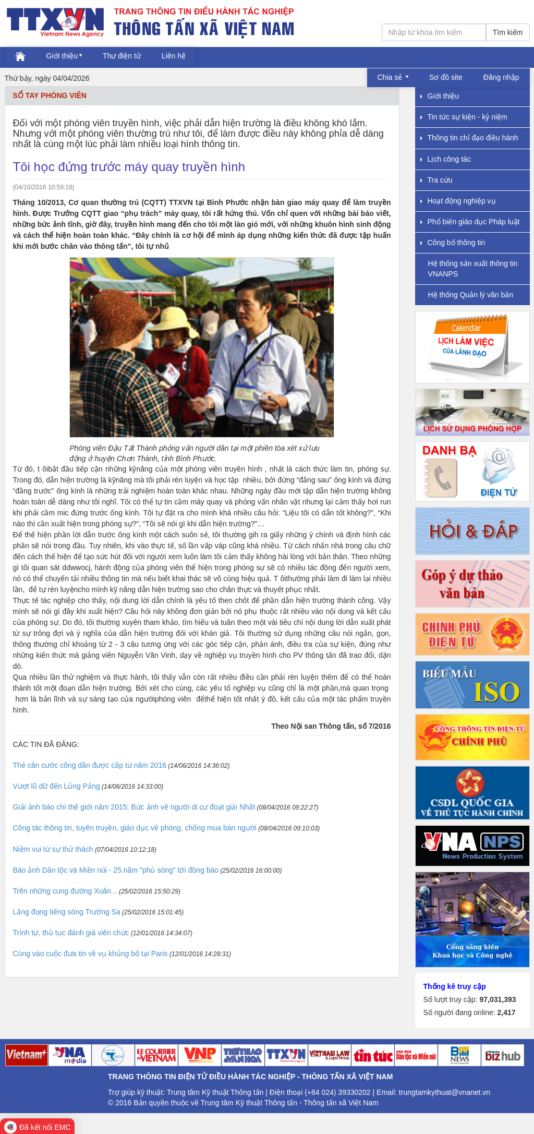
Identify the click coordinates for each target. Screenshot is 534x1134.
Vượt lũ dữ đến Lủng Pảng (56, 786)
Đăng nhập (501, 77)
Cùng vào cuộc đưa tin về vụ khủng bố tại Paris (90, 953)
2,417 (506, 1012)
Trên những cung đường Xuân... (65, 891)
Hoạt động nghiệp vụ (458, 201)
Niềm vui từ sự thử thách (53, 849)
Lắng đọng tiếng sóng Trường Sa (66, 912)
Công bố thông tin (453, 242)
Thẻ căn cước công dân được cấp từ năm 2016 (89, 765)
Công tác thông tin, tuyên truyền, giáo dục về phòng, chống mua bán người (135, 828)
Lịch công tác (445, 159)
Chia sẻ (391, 77)
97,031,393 (497, 999)
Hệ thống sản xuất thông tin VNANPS (473, 268)
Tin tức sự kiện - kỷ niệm (463, 117)
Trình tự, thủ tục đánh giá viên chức (71, 932)
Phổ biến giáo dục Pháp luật (470, 222)
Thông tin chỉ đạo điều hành (469, 138)
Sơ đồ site (446, 77)
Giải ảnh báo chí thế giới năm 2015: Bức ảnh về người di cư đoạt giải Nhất (134, 807)
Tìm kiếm (508, 32)
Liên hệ (174, 56)
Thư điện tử (122, 56)
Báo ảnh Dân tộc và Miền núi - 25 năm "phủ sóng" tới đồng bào (116, 870)
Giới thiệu (62, 56)
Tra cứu (436, 180)
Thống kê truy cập (454, 986)
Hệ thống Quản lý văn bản (471, 295)
